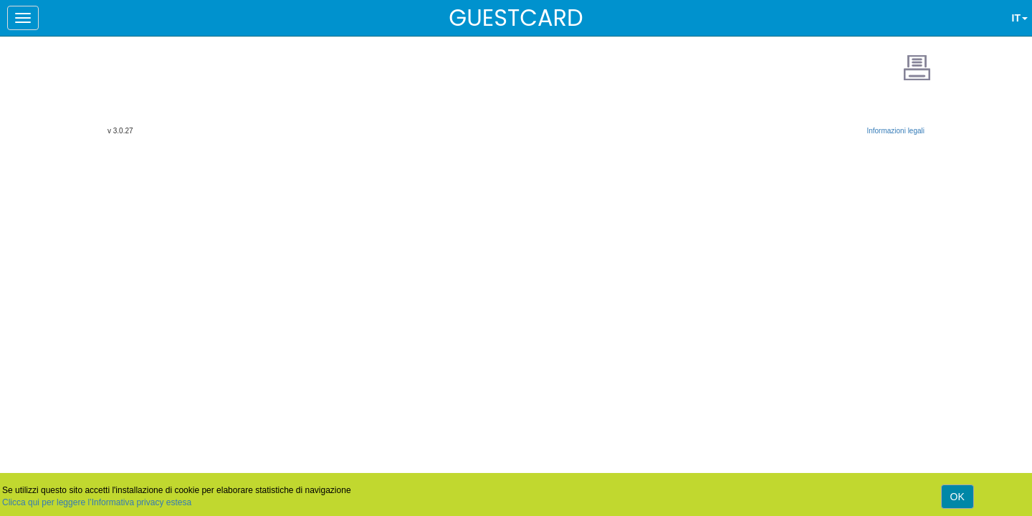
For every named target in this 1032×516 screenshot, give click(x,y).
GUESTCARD (516, 17)
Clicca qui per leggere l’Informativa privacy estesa (96, 502)
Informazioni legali (895, 131)
